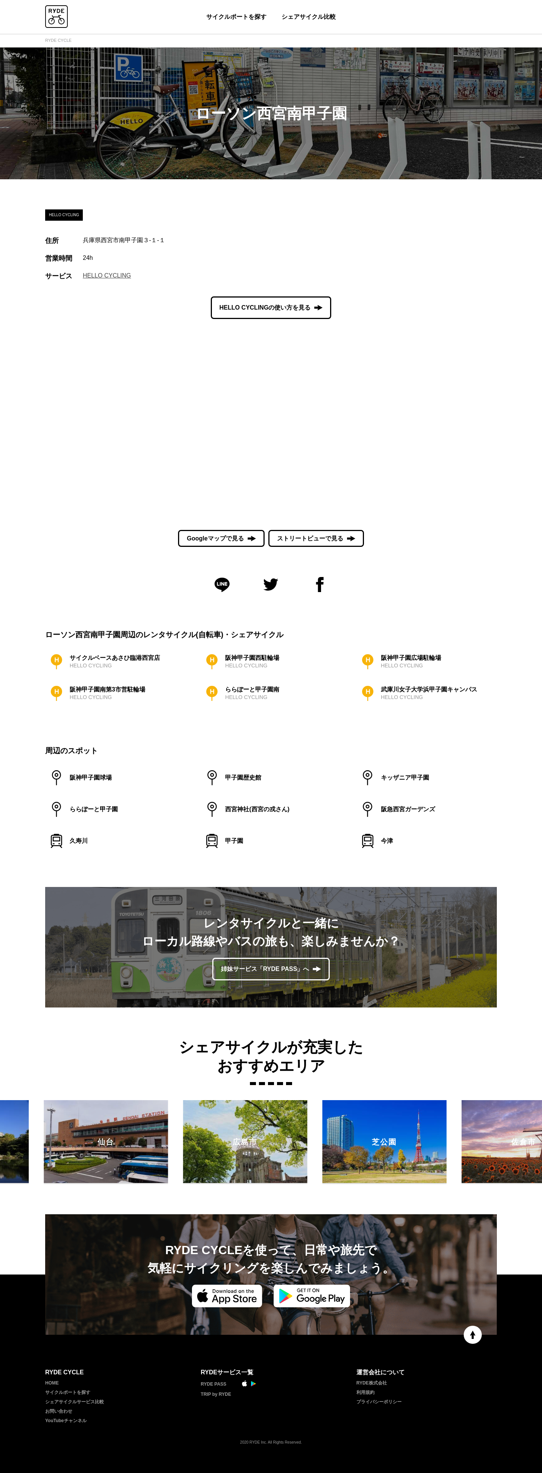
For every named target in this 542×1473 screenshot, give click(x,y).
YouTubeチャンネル (66, 1420)
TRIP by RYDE (216, 1394)
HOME (52, 1383)
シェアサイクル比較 (309, 17)
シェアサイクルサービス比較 (74, 1401)
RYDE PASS (213, 1384)
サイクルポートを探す (236, 17)
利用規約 (365, 1392)
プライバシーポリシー (379, 1401)
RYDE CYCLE (58, 40)
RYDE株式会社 (371, 1383)
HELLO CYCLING (107, 275)
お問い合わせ (58, 1411)
